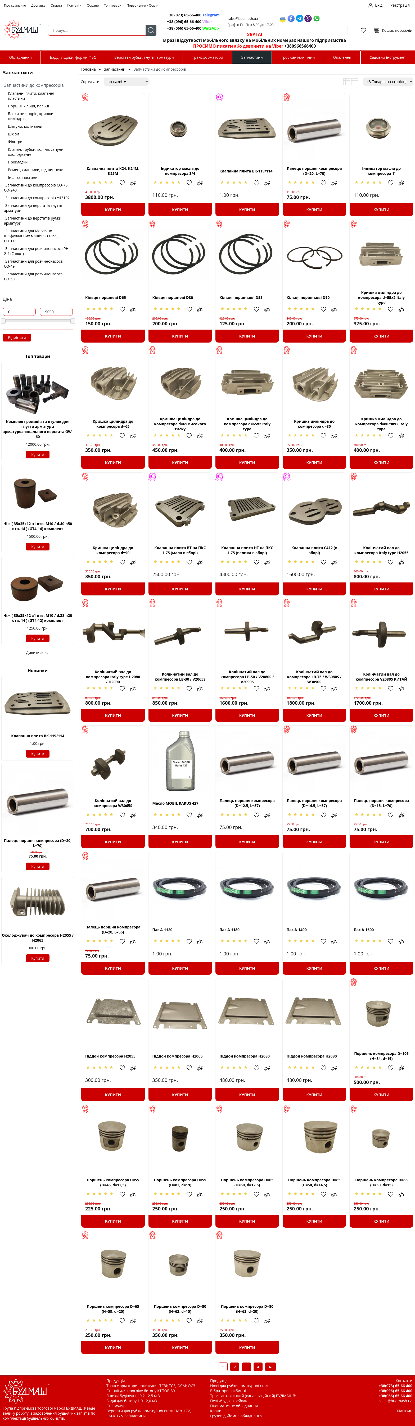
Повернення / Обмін (143, 5)
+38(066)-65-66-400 (395, 1395)
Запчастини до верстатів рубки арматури (32, 221)
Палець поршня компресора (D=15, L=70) (381, 803)
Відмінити (17, 337)
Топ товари (112, 5)
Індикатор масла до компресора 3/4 (180, 171)
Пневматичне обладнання (234, 1405)
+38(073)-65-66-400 (395, 1385)
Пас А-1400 (297, 929)
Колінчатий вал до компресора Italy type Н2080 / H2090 (113, 676)
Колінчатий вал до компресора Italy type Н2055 (381, 550)
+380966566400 (300, 46)
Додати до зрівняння (135, 182)
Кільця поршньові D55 (241, 297)
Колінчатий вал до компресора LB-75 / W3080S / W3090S (314, 676)
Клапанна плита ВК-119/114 (37, 735)
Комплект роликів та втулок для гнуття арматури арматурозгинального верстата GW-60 (38, 429)
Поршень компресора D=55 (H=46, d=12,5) (113, 1182)
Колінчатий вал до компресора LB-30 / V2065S (180, 677)
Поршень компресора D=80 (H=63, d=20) (247, 1309)
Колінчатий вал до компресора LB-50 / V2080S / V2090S (247, 676)
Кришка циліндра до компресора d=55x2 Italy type (381, 297)
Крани (216, 1410)
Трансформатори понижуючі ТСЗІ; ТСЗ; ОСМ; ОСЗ (150, 1385)
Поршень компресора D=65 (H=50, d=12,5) (247, 1182)
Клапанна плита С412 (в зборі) (314, 550)
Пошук (151, 30)
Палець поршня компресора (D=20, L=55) (113, 929)
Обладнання (20, 57)
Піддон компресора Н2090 (312, 1056)
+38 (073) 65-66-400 (193, 14)
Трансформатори (207, 57)
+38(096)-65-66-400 (395, 1390)
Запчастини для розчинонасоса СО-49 (33, 264)
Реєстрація (400, 5)
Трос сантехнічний (298, 57)
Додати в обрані (125, 182)
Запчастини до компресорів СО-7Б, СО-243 (36, 188)
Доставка (38, 5)
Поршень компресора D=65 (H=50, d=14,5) (314, 1182)
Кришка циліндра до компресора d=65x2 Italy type (247, 423)
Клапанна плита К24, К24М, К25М (113, 171)
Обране (93, 5)
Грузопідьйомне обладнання (236, 1415)
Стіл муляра (117, 1405)
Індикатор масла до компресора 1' (381, 171)
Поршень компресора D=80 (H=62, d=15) (180, 1309)
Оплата (56, 5)
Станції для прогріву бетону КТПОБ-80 (140, 1390)
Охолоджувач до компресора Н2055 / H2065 (38, 938)
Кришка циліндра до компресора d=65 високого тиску (180, 423)
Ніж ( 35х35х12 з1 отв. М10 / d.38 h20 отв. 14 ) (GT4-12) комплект (37, 618)
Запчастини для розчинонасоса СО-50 (33, 276)
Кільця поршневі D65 (105, 297)
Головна (88, 69)
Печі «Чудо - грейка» (228, 1400)
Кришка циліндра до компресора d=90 (113, 550)
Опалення (342, 57)
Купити (37, 454)
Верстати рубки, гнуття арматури (144, 57)
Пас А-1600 (364, 929)
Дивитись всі (37, 652)
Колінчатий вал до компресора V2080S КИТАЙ (381, 677)
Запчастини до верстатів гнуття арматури (33, 208)
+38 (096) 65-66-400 (189, 21)
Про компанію (15, 5)
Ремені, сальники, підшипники (36, 169)
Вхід (378, 5)
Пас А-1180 (229, 929)
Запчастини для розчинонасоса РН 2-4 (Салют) (36, 251)
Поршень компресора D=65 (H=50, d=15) (381, 1182)
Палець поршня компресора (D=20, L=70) (37, 843)
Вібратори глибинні (228, 1390)
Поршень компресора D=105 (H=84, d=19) (381, 1056)
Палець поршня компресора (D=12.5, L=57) (247, 803)
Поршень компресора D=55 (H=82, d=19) (180, 1182)
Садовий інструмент (387, 57)
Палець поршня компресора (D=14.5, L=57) (314, 803)
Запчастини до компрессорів (34, 85)
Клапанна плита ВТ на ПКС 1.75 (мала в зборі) (180, 550)
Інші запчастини (23, 177)
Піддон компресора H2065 (177, 1056)
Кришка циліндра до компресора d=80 (314, 424)
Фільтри (15, 141)
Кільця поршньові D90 (308, 297)
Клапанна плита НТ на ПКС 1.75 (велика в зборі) (247, 550)
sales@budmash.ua (243, 18)
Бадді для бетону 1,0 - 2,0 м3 (131, 1400)
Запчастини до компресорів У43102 (37, 197)
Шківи (13, 133)
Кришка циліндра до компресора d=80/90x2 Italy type (381, 423)
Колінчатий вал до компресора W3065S (113, 803)
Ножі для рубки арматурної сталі (239, 1385)
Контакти (74, 5)
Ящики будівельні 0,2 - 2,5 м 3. (133, 1395)
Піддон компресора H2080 (244, 1056)
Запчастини (252, 57)
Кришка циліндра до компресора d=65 (113, 424)
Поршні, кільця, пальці (28, 105)
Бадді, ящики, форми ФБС (73, 57)
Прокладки (18, 162)
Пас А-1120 (162, 929)
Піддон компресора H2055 (110, 1056)
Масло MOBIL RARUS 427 (175, 803)
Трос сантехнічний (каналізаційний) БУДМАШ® (253, 1395)
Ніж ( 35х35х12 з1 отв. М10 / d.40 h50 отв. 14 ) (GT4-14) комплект (37, 526)
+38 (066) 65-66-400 (193, 28)
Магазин (404, 1410)
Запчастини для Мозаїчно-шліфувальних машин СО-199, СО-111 (31, 235)
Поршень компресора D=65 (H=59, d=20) (113, 1309)
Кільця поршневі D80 (172, 297)
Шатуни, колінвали (25, 126)
